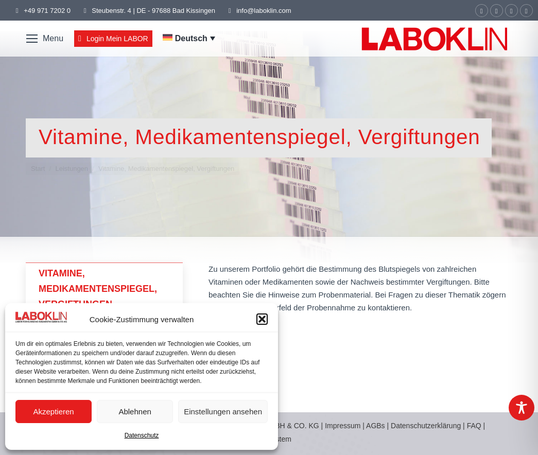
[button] (262, 319)
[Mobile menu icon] (45, 38)
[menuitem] (189, 38)
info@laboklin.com (258, 10)
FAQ (474, 426)
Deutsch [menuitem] (191, 38)
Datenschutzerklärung (426, 426)
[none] (189, 38)
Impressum (342, 426)
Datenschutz (142, 435)
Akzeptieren (53, 411)
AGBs (376, 426)
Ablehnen (134, 411)
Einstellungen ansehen (223, 411)
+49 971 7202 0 (47, 10)
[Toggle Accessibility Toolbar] (521, 408)
